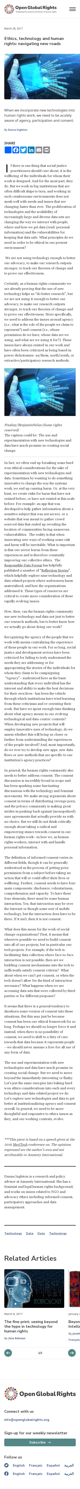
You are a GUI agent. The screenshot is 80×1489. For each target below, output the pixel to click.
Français (74, 1340)
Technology (13, 1233)
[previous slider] (72, 1353)
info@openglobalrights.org (26, 1419)
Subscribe (37, 1442)
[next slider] (8, 1353)
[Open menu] (72, 9)
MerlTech (20, 1145)
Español (53, 1465)
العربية (69, 1465)
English (19, 1465)
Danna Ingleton (17, 130)
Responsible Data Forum (23, 565)
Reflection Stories (54, 570)
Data (29, 1233)
